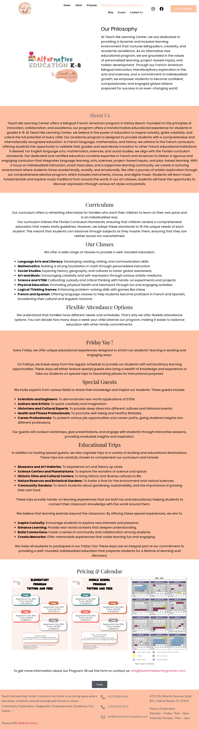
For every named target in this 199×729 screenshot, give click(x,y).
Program (92, 5)
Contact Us (136, 12)
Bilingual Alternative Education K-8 (122, 5)
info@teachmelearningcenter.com (127, 716)
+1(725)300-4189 (117, 696)
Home (67, 5)
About (78, 5)
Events (121, 12)
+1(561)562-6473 (117, 706)
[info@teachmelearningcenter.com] (103, 717)
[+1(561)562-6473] (103, 707)
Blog (110, 12)
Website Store (27, 723)
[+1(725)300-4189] (103, 697)
